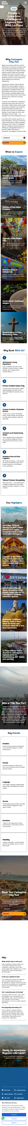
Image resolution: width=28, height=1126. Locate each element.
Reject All (14, 1122)
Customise (14, 1118)
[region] (14, 1113)
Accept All (14, 1114)
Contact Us (6, 138)
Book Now (6, 143)
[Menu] (25, 3)
